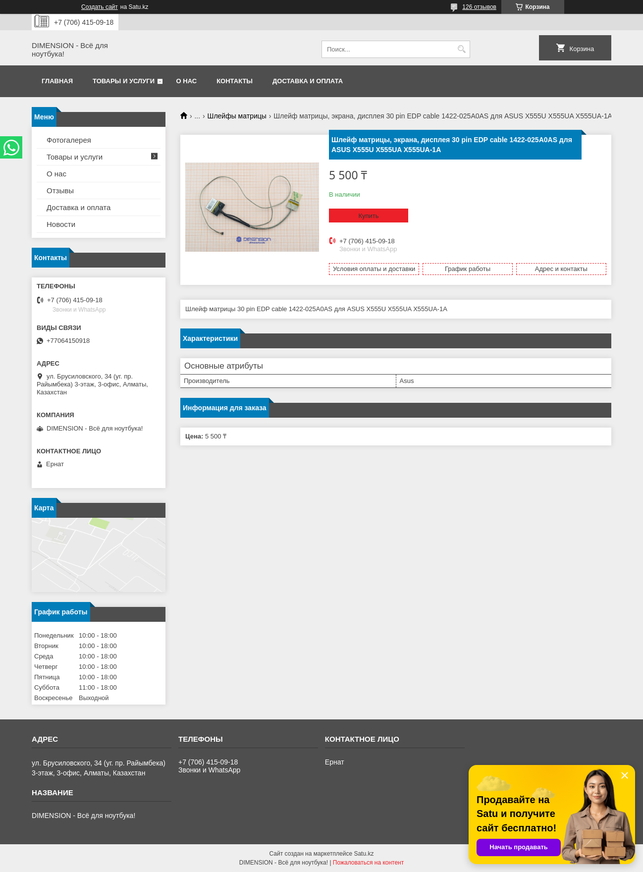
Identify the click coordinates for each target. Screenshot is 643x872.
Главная (57, 81)
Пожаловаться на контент (368, 862)
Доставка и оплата (307, 81)
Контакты (234, 81)
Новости (61, 224)
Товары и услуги (124, 81)
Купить (368, 215)
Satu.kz (364, 853)
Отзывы (60, 190)
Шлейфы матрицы (237, 116)
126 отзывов (479, 6)
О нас (186, 81)
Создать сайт (99, 6)
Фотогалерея (69, 140)
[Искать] (461, 49)
